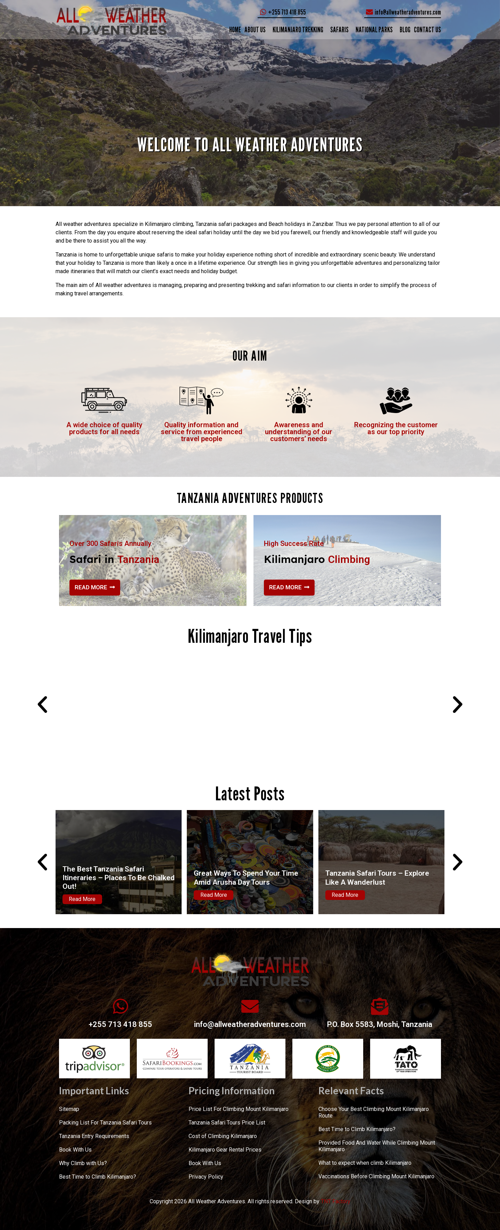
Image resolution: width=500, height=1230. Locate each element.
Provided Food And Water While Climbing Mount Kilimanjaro (376, 1146)
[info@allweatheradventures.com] (250, 1006)
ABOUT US (255, 29)
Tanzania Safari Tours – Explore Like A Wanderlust (377, 877)
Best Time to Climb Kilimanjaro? (97, 1176)
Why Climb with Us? (83, 1163)
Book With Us (75, 1149)
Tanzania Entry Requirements (94, 1136)
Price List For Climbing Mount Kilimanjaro (239, 1109)
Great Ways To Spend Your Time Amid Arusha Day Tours (246, 877)
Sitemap (69, 1109)
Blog (405, 29)
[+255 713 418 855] (120, 1006)
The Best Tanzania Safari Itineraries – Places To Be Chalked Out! (118, 878)
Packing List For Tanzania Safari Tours (105, 1122)
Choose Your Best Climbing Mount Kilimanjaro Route (373, 1112)
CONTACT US (427, 29)
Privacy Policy (206, 1176)
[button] (42, 704)
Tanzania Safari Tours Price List (227, 1122)
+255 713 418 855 (120, 1024)
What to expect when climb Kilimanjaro (364, 1163)
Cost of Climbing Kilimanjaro (223, 1136)
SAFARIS (339, 29)
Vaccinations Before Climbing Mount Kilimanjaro (376, 1176)
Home (235, 29)
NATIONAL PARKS (374, 29)
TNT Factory (335, 1201)
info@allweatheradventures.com (250, 1024)
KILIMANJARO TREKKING (298, 29)
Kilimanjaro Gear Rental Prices (225, 1149)
